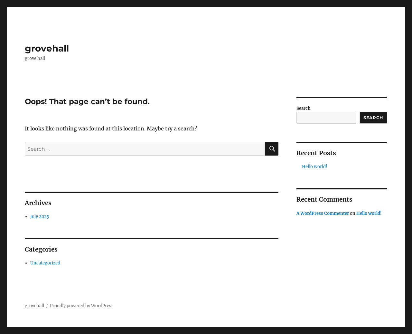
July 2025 (39, 216)
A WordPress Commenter (322, 213)
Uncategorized (45, 263)
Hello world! (314, 166)
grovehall (47, 48)
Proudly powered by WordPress (82, 306)
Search (303, 108)
